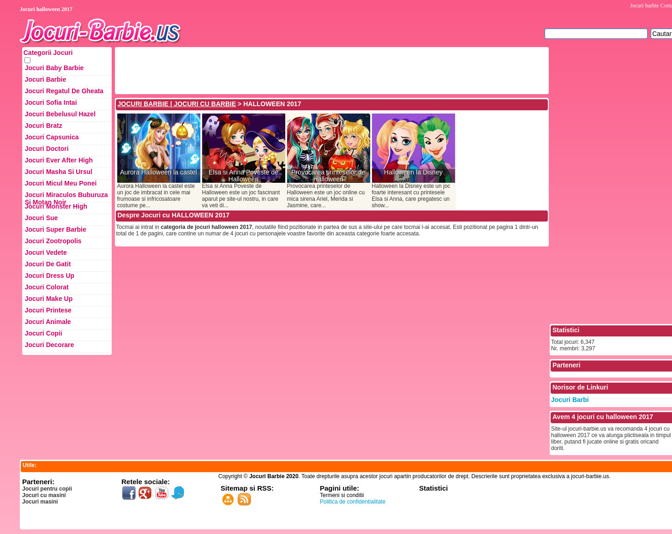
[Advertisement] (284, 69)
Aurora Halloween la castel (158, 172)
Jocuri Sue (41, 218)
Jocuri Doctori (47, 148)
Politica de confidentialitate (352, 501)
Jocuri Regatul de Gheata (64, 91)
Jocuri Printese (48, 310)
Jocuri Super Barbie (55, 229)
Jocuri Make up (48, 298)
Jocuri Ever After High (59, 160)
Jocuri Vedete (46, 252)
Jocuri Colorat (47, 287)
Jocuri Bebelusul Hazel (60, 114)
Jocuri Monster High (56, 206)
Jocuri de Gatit (48, 264)
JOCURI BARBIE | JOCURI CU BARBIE (177, 104)
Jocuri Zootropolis (53, 241)
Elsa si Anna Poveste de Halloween (243, 176)
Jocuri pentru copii (47, 489)
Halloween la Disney (413, 172)
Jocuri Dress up (49, 275)
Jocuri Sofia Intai (51, 102)
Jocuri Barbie (45, 79)
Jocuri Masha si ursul (58, 171)
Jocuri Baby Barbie (54, 68)
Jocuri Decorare (49, 344)
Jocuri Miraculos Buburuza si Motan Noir (66, 197)
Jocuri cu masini (44, 495)
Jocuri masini (40, 501)
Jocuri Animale (48, 321)
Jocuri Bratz (43, 125)
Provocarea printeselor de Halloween (328, 176)
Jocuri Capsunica (52, 137)
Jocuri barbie (644, 5)
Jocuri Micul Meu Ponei (61, 183)
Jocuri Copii (43, 333)
